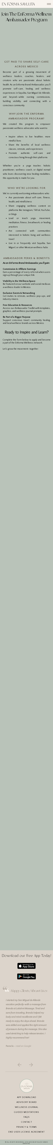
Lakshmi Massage (25, 1008)
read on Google (23, 1046)
